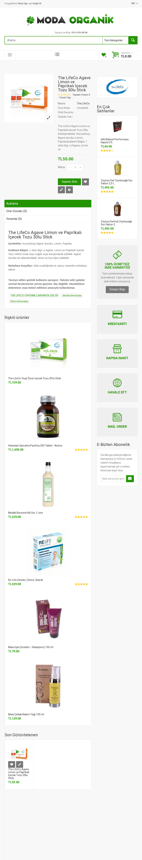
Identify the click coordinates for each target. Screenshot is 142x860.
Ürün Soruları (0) (16, 211)
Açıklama (12, 203)
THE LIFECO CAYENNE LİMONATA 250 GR (34, 295)
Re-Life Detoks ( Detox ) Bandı (25, 579)
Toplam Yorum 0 (81, 95)
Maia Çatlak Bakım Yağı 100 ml (26, 714)
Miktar (61, 167)
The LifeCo (83, 103)
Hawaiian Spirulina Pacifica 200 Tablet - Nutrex (35, 445)
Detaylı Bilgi (117, 289)
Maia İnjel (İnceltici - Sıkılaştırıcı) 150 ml (30, 647)
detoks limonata (71, 295)
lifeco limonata (19, 301)
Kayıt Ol (37, 3)
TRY (134, 3)
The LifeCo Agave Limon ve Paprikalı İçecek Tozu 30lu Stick (18, 774)
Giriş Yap (23, 3)
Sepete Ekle (69, 181)
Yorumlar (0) (14, 219)
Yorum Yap (65, 97)
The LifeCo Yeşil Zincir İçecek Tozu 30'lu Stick (34, 378)
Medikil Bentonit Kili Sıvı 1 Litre (25, 512)
